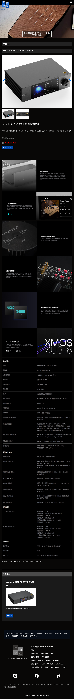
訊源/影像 (48, 633)
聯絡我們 (24, 636)
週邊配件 (15, 636)
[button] (70, 81)
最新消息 (19, 633)
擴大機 (39, 633)
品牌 (27, 633)
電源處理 (57, 633)
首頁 (5, 50)
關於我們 (10, 633)
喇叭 (32, 633)
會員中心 (33, 636)
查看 (9, 616)
